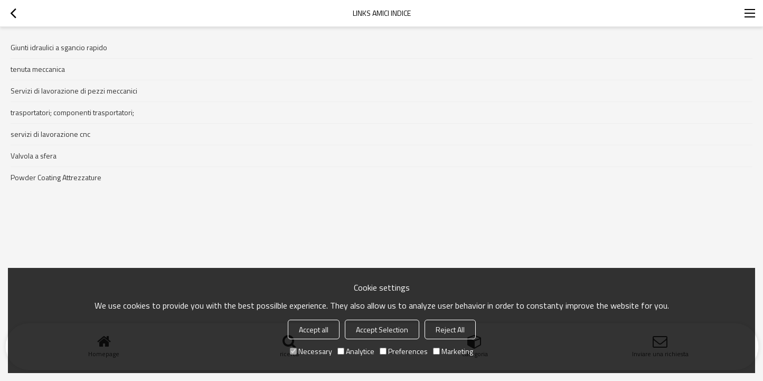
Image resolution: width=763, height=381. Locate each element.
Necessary (311, 351)
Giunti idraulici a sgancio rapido (59, 47)
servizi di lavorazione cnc (50, 134)
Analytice (355, 351)
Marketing (453, 351)
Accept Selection (382, 329)
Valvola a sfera (33, 155)
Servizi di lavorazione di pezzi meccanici (74, 90)
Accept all (313, 329)
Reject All (450, 329)
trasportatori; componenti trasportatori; (72, 112)
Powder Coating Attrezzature (56, 177)
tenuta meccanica (38, 69)
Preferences (404, 351)
